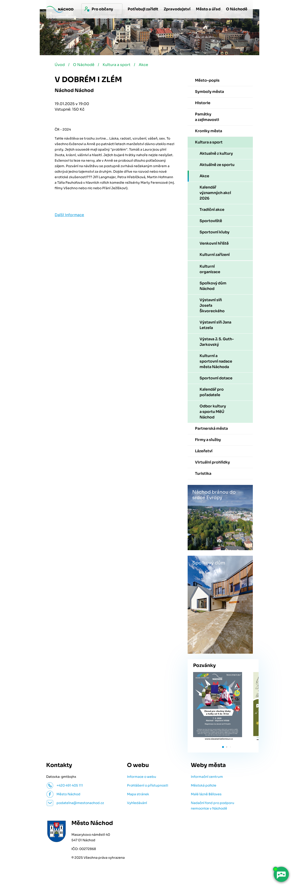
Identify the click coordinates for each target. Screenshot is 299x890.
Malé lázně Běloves (206, 795)
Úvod (60, 65)
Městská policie (203, 786)
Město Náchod (68, 795)
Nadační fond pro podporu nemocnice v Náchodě (212, 806)
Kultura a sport (117, 65)
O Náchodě (84, 65)
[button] (223, 747)
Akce (145, 65)
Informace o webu (141, 777)
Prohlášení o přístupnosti (147, 786)
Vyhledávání (137, 803)
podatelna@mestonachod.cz (80, 803)
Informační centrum (207, 777)
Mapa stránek (138, 795)
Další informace (69, 215)
